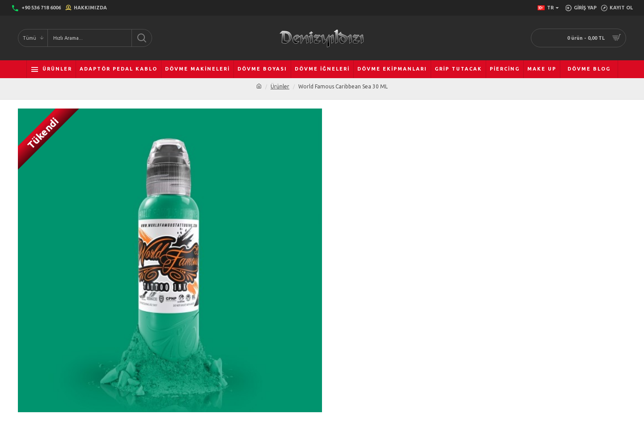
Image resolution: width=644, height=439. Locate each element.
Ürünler (280, 86)
